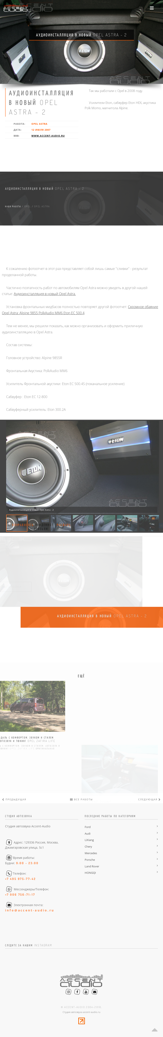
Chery (88, 846)
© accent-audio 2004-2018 (81, 1007)
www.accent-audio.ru (48, 135)
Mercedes (91, 853)
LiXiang (89, 840)
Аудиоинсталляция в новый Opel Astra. (45, 396)
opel (27, 236)
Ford (88, 827)
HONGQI (90, 873)
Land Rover (92, 866)
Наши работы (13, 236)
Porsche (90, 860)
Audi (87, 833)
